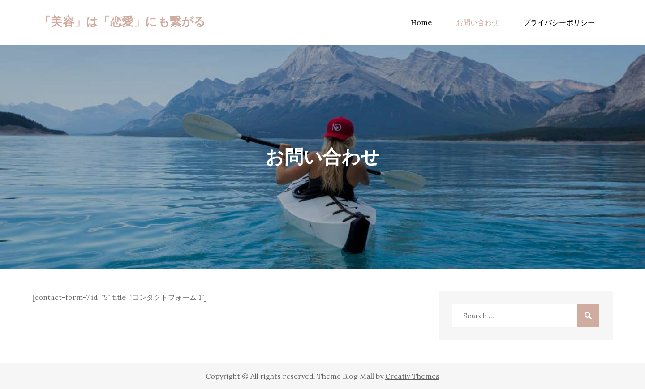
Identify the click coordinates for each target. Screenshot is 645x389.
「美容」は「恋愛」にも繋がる (122, 21)
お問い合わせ (477, 22)
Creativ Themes (412, 376)
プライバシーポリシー (559, 22)
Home (421, 22)
